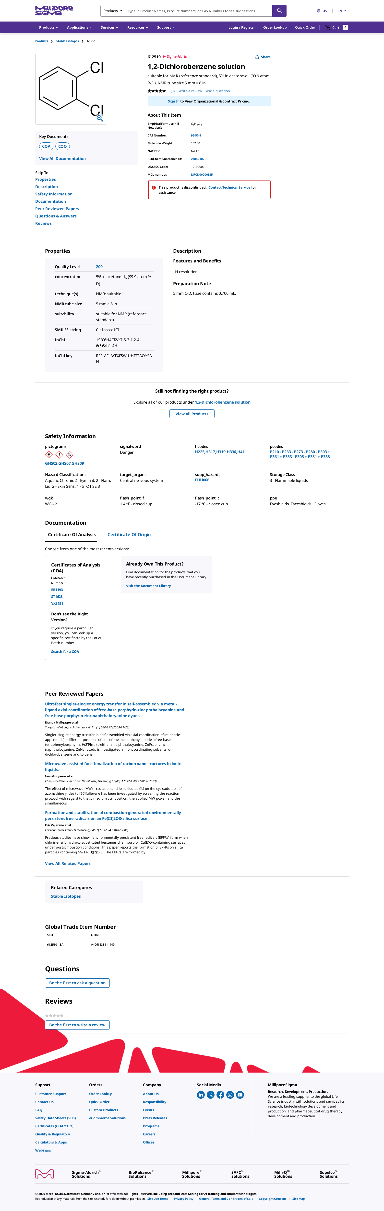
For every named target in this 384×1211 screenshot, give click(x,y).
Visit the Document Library (148, 585)
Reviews (43, 223)
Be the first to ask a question (77, 982)
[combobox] (193, 11)
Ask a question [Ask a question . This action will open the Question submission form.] (218, 91)
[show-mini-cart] (336, 27)
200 (99, 266)
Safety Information (53, 194)
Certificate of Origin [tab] (129, 534)
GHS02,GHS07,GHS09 (64, 463)
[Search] (279, 11)
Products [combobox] (111, 10)
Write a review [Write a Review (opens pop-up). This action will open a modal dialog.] (190, 91)
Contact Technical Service (229, 187)
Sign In (174, 101)
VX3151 (57, 603)
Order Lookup (275, 27)
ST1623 (57, 596)
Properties (45, 179)
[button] (241, 27)
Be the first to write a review (79, 1026)
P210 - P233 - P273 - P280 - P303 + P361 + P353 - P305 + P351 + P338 (300, 454)
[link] (59, 1093)
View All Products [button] (192, 414)
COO (62, 146)
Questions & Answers (56, 216)
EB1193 (57, 589)
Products (41, 41)
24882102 (197, 159)
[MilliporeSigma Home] (54, 11)
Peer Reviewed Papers (57, 208)
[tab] (45, 41)
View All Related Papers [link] (68, 863)
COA (46, 146)
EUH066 (202, 480)
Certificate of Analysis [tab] (72, 534)
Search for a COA (65, 651)
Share (263, 57)
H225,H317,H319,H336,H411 (221, 451)
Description (46, 186)
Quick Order (305, 27)
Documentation (50, 201)
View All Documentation (62, 158)
